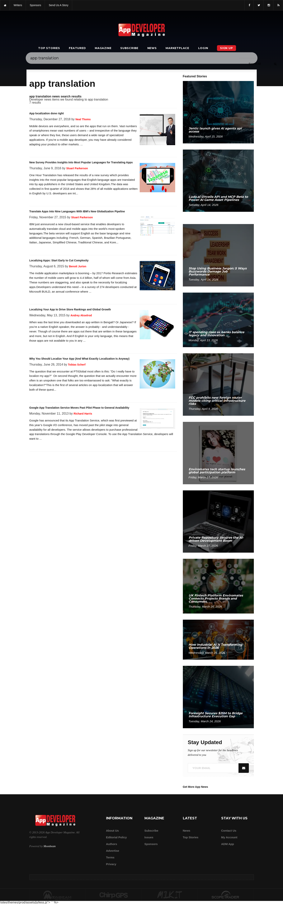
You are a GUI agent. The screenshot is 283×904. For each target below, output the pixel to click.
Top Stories (49, 48)
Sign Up (226, 48)
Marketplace (177, 48)
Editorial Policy (116, 837)
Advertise (112, 850)
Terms (110, 857)
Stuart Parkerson (77, 168)
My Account (229, 837)
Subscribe (129, 48)
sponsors (35, 5)
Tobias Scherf (77, 364)
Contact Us (228, 830)
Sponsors (151, 844)
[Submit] (275, 64)
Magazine (103, 48)
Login (203, 48)
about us (112, 830)
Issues (148, 837)
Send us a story (58, 5)
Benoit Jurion (77, 266)
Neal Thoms (83, 119)
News (152, 48)
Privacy (111, 864)
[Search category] (255, 64)
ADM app (227, 844)
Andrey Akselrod (81, 315)
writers (18, 5)
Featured (77, 48)
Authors (111, 844)
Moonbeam (50, 846)
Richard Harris (82, 413)
